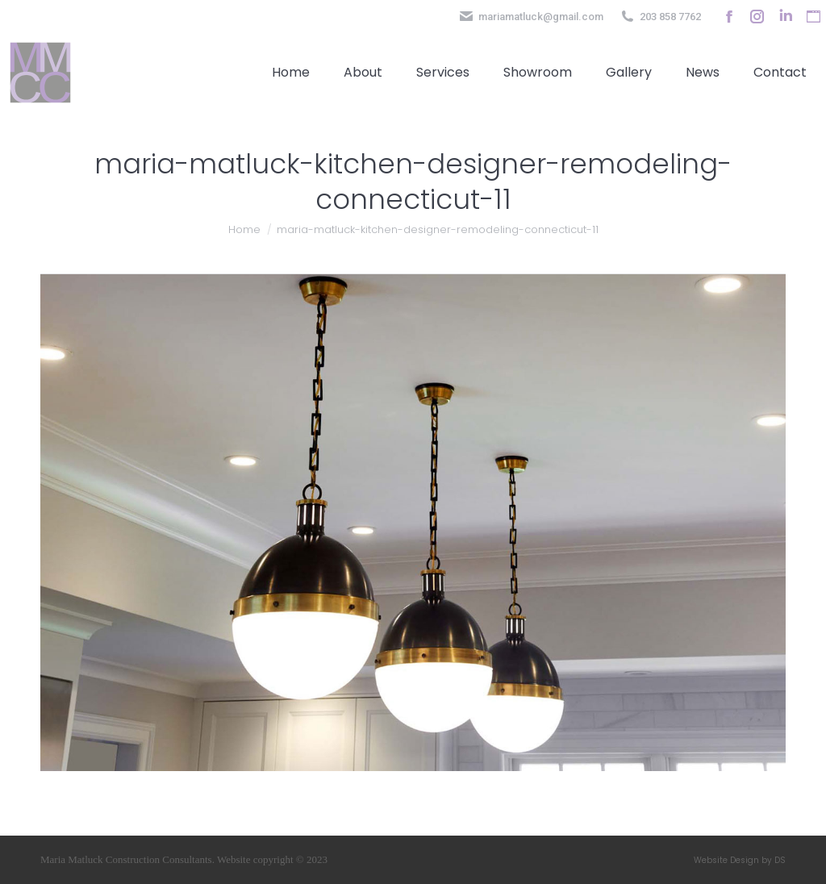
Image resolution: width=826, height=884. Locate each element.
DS (780, 860)
